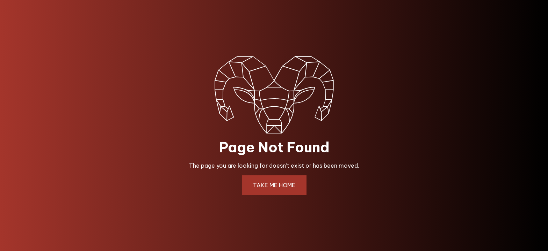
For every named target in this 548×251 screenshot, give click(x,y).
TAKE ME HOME (274, 185)
